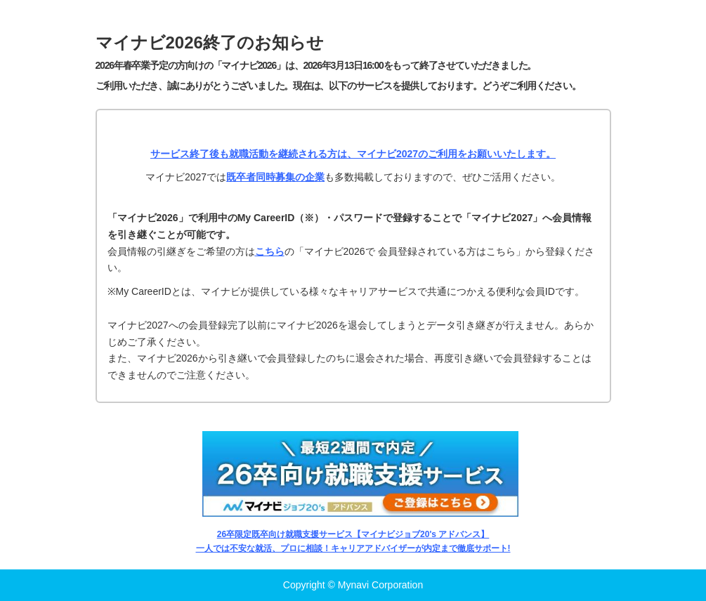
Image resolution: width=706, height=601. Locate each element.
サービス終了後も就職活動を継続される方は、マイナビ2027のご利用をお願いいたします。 (353, 153)
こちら (270, 251)
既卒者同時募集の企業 (275, 177)
